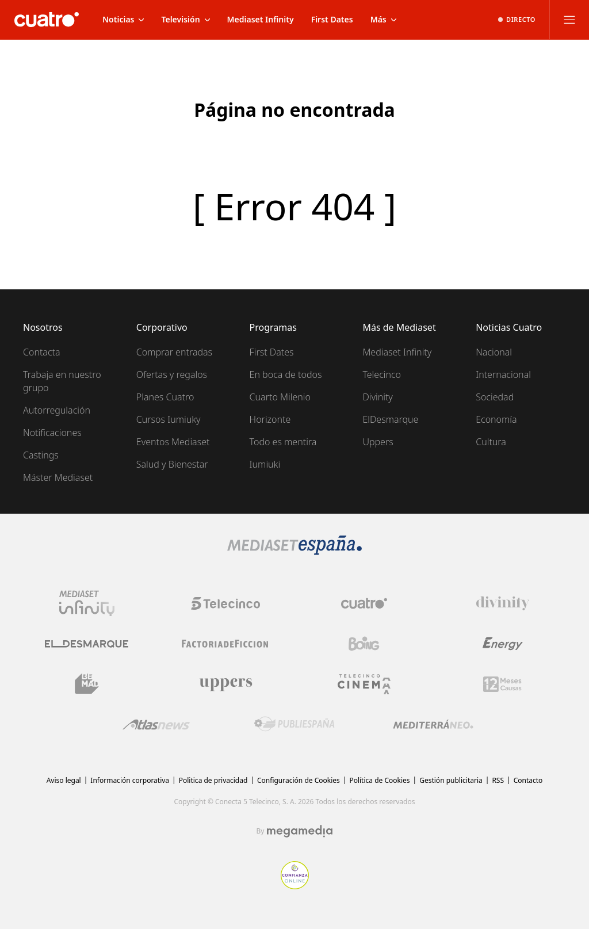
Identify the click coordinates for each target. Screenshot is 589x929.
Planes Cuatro (165, 397)
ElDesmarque (390, 419)
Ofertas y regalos (171, 374)
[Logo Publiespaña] (294, 724)
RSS (498, 780)
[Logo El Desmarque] (86, 644)
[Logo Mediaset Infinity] (86, 603)
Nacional (494, 352)
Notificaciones (52, 432)
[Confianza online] (295, 886)
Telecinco (381, 374)
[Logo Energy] (503, 643)
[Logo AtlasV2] (156, 724)
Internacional (503, 374)
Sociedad (495, 397)
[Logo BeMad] (87, 684)
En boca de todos (286, 374)
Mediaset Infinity (396, 352)
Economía (496, 419)
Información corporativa (129, 780)
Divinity (377, 397)
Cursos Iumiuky (168, 419)
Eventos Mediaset (173, 441)
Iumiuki (265, 464)
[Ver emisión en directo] (517, 19)
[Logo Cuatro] (364, 603)
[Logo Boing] (364, 643)
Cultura (491, 441)
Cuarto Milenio (280, 397)
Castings (41, 455)
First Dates (272, 352)
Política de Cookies (379, 780)
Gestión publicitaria (451, 780)
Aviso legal (64, 780)
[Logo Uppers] (225, 684)
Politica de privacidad (213, 780)
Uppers (377, 441)
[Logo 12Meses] (502, 684)
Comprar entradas (174, 352)
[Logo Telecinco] (225, 603)
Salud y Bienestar (172, 464)
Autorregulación (56, 410)
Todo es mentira (283, 441)
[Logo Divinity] (502, 603)
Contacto (528, 780)
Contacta (41, 352)
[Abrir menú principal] (569, 19)
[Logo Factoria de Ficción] (225, 643)
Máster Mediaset (58, 477)
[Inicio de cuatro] (46, 19)
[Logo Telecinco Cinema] (364, 684)
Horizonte (270, 419)
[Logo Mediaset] (294, 551)
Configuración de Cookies (298, 780)
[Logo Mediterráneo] (433, 724)
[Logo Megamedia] (299, 831)
